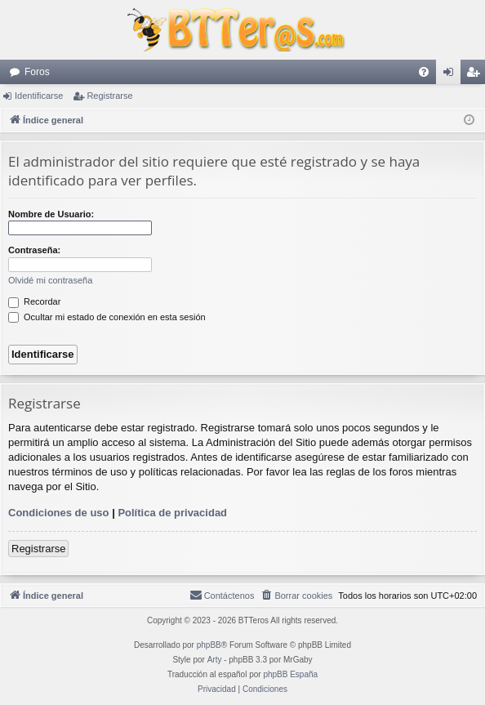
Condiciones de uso (58, 512)
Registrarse (109, 95)
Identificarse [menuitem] (452, 75)
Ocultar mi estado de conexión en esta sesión (107, 317)
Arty (214, 659)
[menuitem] (424, 72)
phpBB (209, 644)
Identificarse (39, 95)
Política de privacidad (172, 512)
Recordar (34, 301)
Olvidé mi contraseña (50, 280)
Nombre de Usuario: (51, 214)
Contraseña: (34, 250)
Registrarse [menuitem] (476, 75)
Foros (37, 72)
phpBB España (290, 674)
